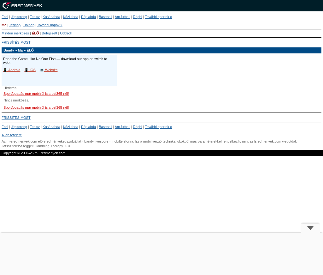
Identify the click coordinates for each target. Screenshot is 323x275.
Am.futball (122, 17)
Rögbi (137, 17)
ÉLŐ (35, 33)
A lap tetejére (12, 135)
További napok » (49, 25)
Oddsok (66, 33)
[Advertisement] (161, 254)
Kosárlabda (51, 17)
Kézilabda (70, 17)
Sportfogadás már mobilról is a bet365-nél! (36, 93)
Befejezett (49, 33)
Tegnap (15, 25)
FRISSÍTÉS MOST (16, 42)
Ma (4, 25)
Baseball (105, 17)
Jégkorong (19, 17)
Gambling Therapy (49, 146)
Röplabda (88, 17)
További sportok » (158, 17)
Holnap (28, 25)
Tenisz (35, 17)
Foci (5, 17)
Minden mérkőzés (15, 33)
